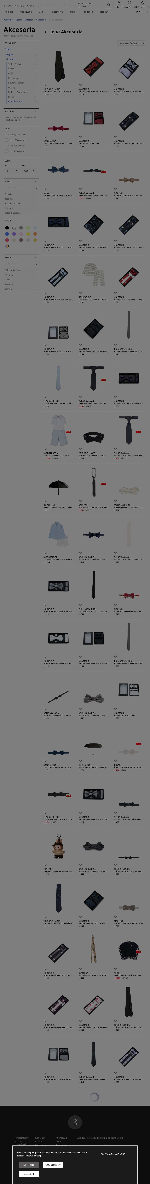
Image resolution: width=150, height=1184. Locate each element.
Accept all (29, 1174)
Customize (29, 1165)
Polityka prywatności (113, 1154)
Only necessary (52, 1165)
